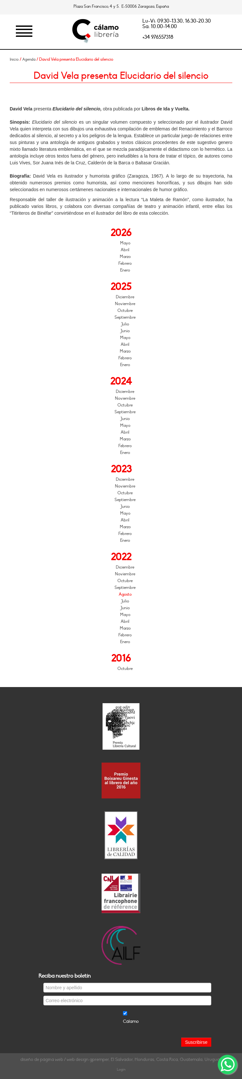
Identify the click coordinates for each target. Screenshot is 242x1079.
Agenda (29, 59)
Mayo (125, 243)
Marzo (125, 256)
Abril (125, 249)
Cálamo (131, 1021)
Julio (125, 324)
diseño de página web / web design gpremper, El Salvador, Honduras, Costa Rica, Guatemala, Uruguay (121, 1059)
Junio (125, 331)
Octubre (125, 310)
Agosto (125, 594)
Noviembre (125, 303)
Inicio (14, 59)
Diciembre (125, 297)
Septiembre (125, 317)
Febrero (125, 263)
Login (121, 1069)
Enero (125, 270)
